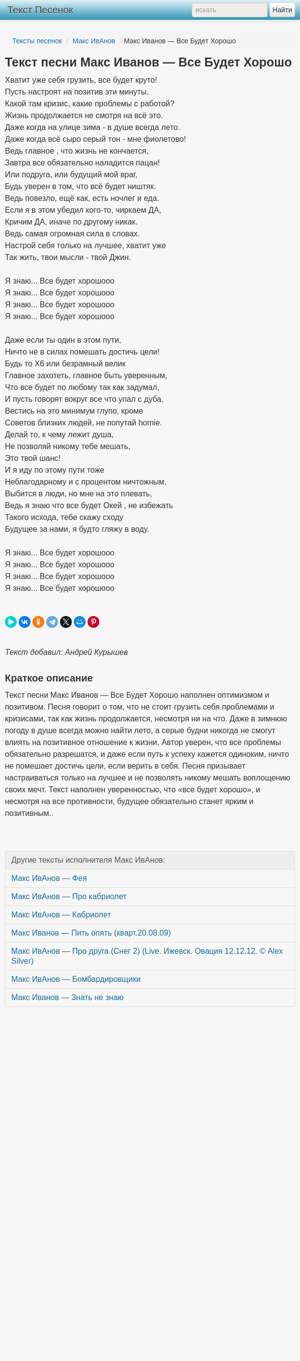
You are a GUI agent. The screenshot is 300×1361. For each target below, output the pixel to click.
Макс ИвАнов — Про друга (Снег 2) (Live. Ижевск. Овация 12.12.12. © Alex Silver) (147, 956)
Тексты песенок (37, 41)
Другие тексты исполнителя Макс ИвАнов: (88, 860)
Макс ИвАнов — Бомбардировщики (76, 979)
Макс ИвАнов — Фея (49, 878)
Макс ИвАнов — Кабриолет (61, 914)
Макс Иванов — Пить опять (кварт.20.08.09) (91, 933)
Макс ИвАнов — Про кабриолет (68, 896)
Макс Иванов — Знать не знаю (67, 997)
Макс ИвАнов (94, 41)
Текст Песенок (40, 9)
